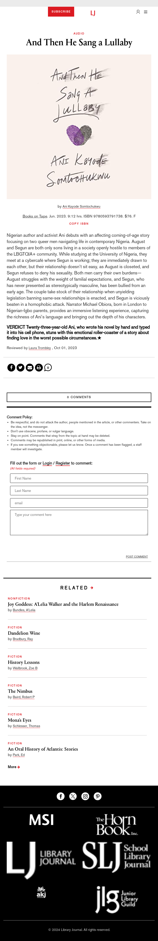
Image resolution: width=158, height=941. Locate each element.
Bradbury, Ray (23, 639)
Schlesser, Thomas (26, 726)
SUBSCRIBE (61, 11)
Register (63, 463)
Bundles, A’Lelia (24, 610)
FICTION (15, 627)
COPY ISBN (79, 223)
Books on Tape (35, 216)
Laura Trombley (40, 348)
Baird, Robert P (24, 697)
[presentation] (44, 546)
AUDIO (79, 33)
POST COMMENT (137, 556)
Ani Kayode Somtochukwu (81, 206)
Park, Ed (19, 755)
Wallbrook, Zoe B (25, 668)
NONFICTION (19, 598)
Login (47, 463)
